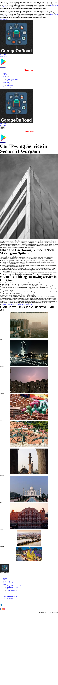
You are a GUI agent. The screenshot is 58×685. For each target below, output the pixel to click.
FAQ (4, 580)
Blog (4, 584)
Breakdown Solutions (12, 587)
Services (5, 76)
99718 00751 (3, 56)
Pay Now (9, 84)
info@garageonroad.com (10, 596)
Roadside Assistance (12, 79)
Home (5, 73)
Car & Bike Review (12, 590)
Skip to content (4, 19)
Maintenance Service (12, 78)
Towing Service (11, 81)
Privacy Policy (7, 581)
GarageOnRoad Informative (14, 586)
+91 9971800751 (8, 598)
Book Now (6, 82)
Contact (5, 578)
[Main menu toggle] (2, 127)
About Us (6, 74)
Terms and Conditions (9, 583)
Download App (2, 67)
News (8, 589)
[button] (29, 54)
